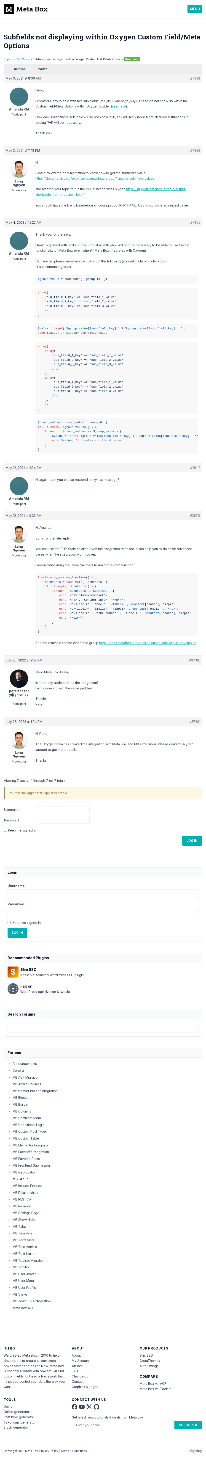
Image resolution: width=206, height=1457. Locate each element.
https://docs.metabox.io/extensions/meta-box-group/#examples (147, 643)
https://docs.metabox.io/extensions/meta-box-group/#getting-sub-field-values (94, 178)
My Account (81, 1361)
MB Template (20, 1233)
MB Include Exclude (25, 1186)
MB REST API (20, 1199)
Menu (195, 9)
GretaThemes (150, 1361)
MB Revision (19, 1206)
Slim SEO (146, 1355)
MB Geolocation (22, 1172)
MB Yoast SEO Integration (29, 1301)
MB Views (17, 1294)
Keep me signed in (22, 830)
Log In (192, 841)
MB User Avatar (22, 1274)
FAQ (75, 1371)
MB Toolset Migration (26, 1260)
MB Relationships (23, 1193)
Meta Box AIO (20, 1308)
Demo (8, 1406)
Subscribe (188, 1425)
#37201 (194, 722)
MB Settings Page (23, 1213)
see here (119, 106)
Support (9, 59)
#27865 (194, 222)
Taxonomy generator (20, 1422)
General (16, 1070)
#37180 (194, 660)
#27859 (194, 150)
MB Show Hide (21, 1220)
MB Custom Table (23, 1138)
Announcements (22, 1064)
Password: (12, 820)
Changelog (80, 1376)
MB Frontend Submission (29, 1165)
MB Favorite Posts (24, 1159)
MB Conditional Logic (26, 1125)
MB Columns (19, 1111)
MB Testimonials (22, 1247)
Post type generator (19, 1417)
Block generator (16, 1427)
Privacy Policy (48, 1451)
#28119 (195, 516)
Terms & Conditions (73, 1451)
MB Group (23, 59)
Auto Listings (149, 1366)
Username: (12, 810)
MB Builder (18, 1104)
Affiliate (77, 1366)
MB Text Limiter (22, 1254)
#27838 (194, 78)
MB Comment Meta (24, 1118)
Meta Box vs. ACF (153, 1383)
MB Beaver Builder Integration (33, 1091)
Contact (77, 1381)
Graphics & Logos (85, 1387)
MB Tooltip (18, 1267)
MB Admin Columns (24, 1084)
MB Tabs (17, 1226)
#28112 (195, 468)
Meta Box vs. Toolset (155, 1389)
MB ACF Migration (23, 1077)
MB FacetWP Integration (28, 1152)
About (76, 1355)
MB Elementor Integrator (28, 1145)
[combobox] (103, 1028)
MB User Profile (22, 1287)
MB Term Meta (21, 1240)
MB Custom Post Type (27, 1131)
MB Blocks (18, 1097)
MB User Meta (21, 1281)
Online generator (16, 1412)
